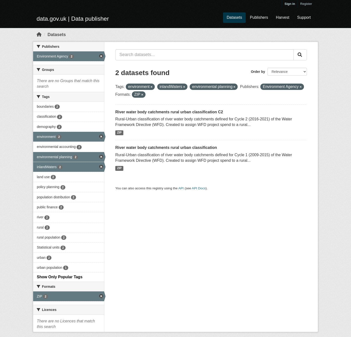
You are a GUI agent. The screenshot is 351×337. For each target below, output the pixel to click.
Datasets (234, 17)
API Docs (199, 188)
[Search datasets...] (204, 54)
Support (304, 17)
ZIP (119, 132)
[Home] (39, 34)
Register (306, 4)
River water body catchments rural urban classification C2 (169, 112)
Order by (258, 72)
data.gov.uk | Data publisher (73, 18)
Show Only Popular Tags (59, 277)
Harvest (282, 17)
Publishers (259, 17)
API (181, 188)
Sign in (289, 4)
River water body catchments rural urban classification (166, 147)
